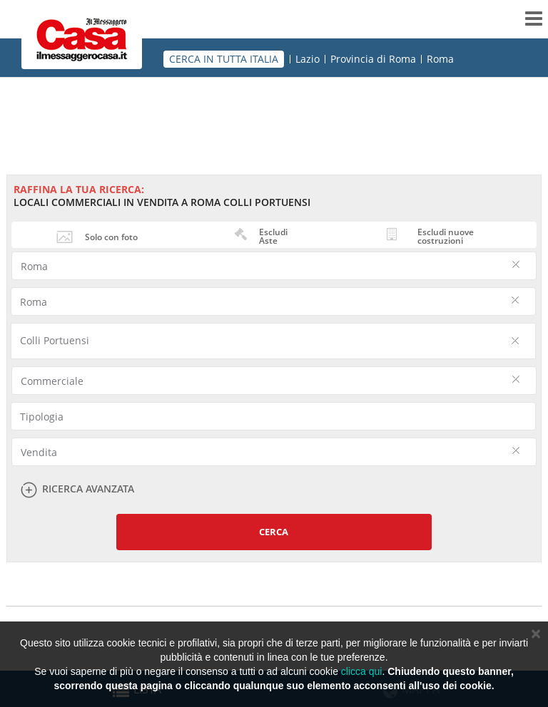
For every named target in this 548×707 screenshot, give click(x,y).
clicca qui (361, 671)
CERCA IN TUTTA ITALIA (223, 59)
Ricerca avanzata (88, 489)
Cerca (273, 531)
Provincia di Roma (373, 59)
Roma (440, 59)
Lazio (307, 59)
